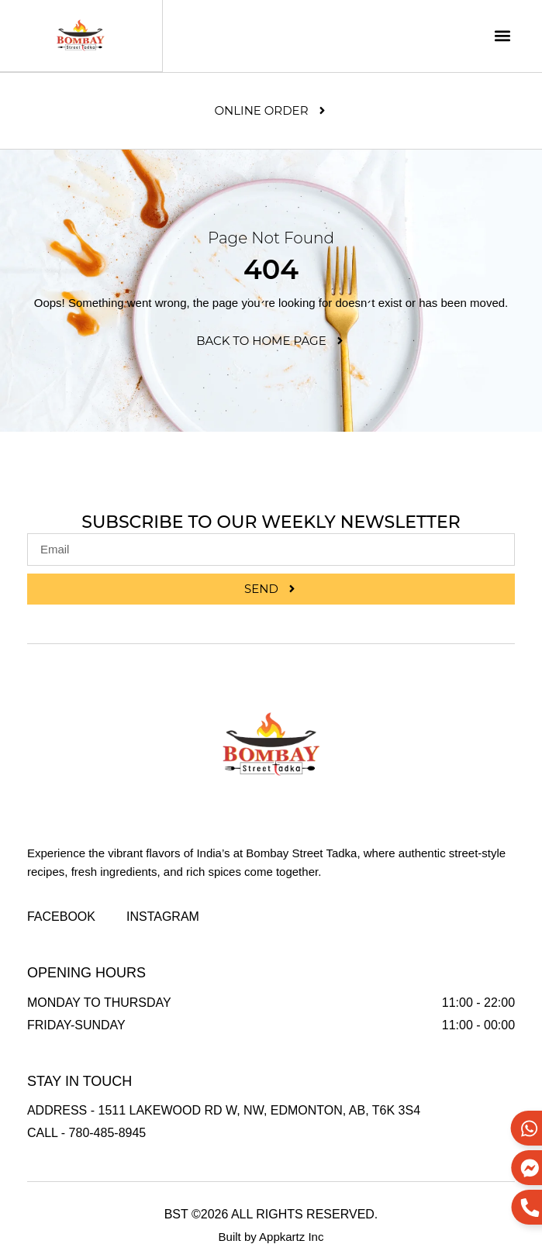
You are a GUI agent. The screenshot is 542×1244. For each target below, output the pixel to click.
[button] (502, 36)
